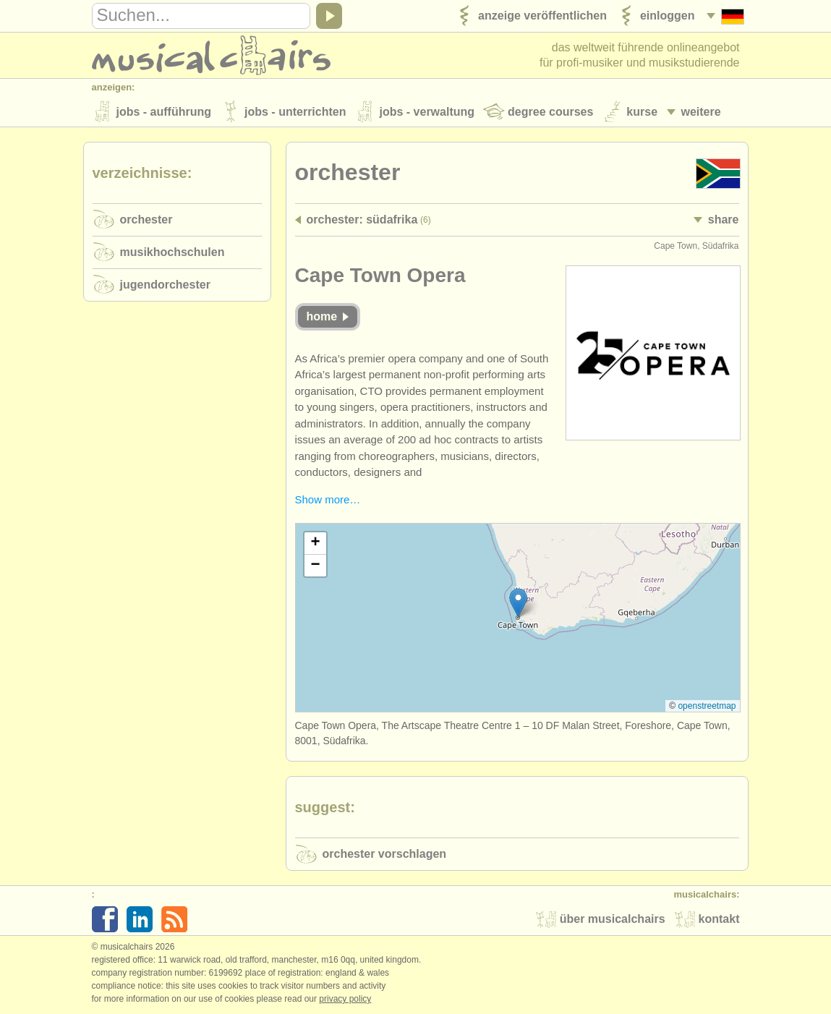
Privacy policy (345, 999)
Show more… (328, 499)
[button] (518, 603)
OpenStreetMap (707, 706)
